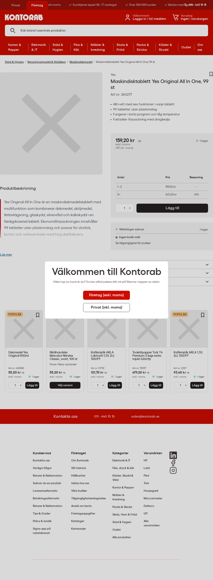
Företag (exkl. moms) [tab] (106, 295)
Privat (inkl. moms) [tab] (106, 307)
